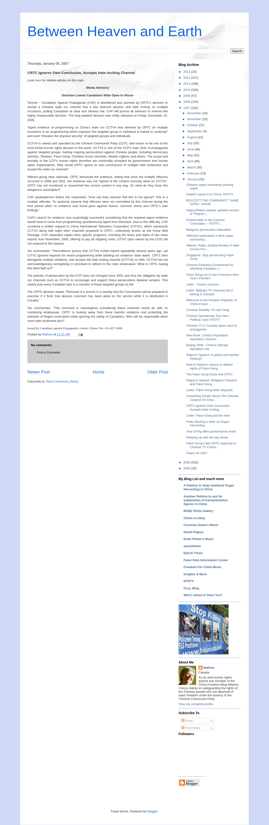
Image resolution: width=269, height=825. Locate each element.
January (193, 179)
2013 (187, 72)
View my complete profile (196, 704)
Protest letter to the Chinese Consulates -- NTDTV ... (205, 222)
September (195, 131)
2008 (187, 101)
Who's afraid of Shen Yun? (203, 595)
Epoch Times (193, 553)
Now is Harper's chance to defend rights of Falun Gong (209, 366)
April (190, 161)
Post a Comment (48, 352)
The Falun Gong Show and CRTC (209, 374)
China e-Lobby (194, 518)
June (191, 149)
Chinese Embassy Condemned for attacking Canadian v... (209, 266)
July (190, 143)
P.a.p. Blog (191, 588)
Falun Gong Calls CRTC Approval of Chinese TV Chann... (211, 445)
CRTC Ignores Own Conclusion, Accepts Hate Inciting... (208, 407)
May (190, 155)
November (194, 119)
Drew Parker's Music (199, 539)
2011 (187, 83)
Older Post (157, 372)
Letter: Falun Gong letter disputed (209, 390)
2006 (187, 462)
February (193, 173)
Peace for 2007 (196, 453)
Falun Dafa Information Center (206, 560)
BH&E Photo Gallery (198, 511)
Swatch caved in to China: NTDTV (209, 194)
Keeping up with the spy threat (207, 437)
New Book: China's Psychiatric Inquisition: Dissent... (207, 337)
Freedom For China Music (203, 567)
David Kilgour (194, 532)
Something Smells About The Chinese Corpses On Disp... (212, 398)
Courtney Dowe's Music (201, 525)
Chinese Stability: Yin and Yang (207, 310)
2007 (187, 108)
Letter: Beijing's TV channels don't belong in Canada (209, 292)
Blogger (152, 811)
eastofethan (192, 546)
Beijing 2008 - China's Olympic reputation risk (207, 347)
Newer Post (38, 372)
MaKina (208, 667)
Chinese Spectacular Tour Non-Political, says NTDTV (207, 317)
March (192, 167)
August (192, 137)
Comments (190, 728)
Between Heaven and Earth (114, 31)
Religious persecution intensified (208, 229)
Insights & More (195, 574)
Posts (187, 720)
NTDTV (189, 581)
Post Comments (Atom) (62, 381)
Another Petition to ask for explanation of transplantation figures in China (206, 500)
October (193, 125)
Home (99, 372)
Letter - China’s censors (202, 284)
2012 (187, 77)
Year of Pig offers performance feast (210, 431)
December (194, 113)
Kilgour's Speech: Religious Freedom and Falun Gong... (211, 382)
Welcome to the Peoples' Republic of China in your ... (211, 302)
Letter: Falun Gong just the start (208, 415)
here (38, 80)
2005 (187, 468)
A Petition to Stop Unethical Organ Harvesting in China (209, 487)
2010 (187, 90)
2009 (187, 96)
